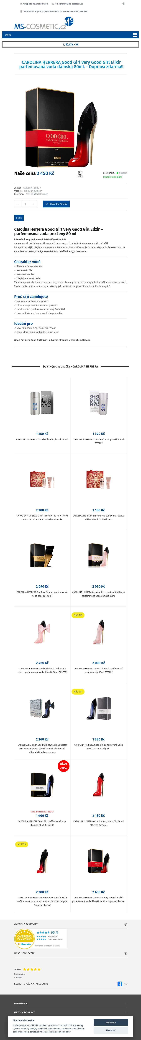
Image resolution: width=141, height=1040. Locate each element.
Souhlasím (111, 1022)
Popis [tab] (19, 218)
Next (20, 977)
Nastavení (110, 1030)
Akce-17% (63, 766)
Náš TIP (78, 615)
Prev (16, 977)
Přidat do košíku (56, 204)
